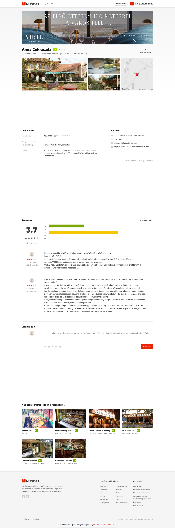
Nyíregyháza (104, 503)
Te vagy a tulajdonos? (146, 161)
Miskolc (119, 490)
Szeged (102, 496)
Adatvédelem (138, 486)
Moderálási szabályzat (141, 493)
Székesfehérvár (121, 486)
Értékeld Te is (146, 220)
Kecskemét (104, 499)
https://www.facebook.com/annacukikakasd (131, 147)
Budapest (103, 486)
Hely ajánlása (138, 505)
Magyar (26, 519)
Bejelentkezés (121, 3)
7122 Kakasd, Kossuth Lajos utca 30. (129, 135)
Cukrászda (26, 54)
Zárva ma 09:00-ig (79, 54)
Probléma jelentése (130, 161)
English (35, 519)
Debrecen (103, 490)
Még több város (121, 503)
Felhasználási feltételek (141, 490)
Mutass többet (65, 136)
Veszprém (119, 496)
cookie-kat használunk (102, 525)
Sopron (118, 499)
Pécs (101, 493)
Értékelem (147, 347)
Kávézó (36, 54)
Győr (118, 493)
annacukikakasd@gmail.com (125, 143)
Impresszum (137, 502)
